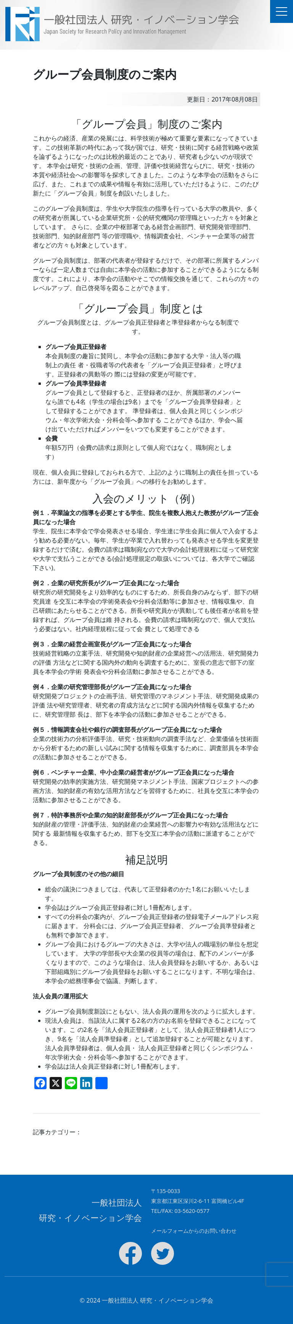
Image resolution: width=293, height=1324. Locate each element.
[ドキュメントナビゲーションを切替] (281, 11)
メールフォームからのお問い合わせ (194, 1230)
